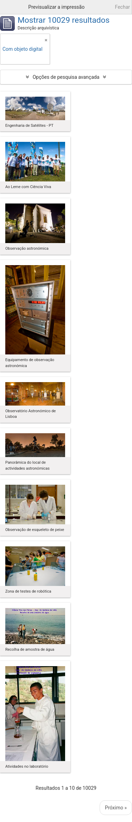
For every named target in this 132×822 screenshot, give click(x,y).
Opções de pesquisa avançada (66, 77)
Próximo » (116, 807)
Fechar (122, 7)
